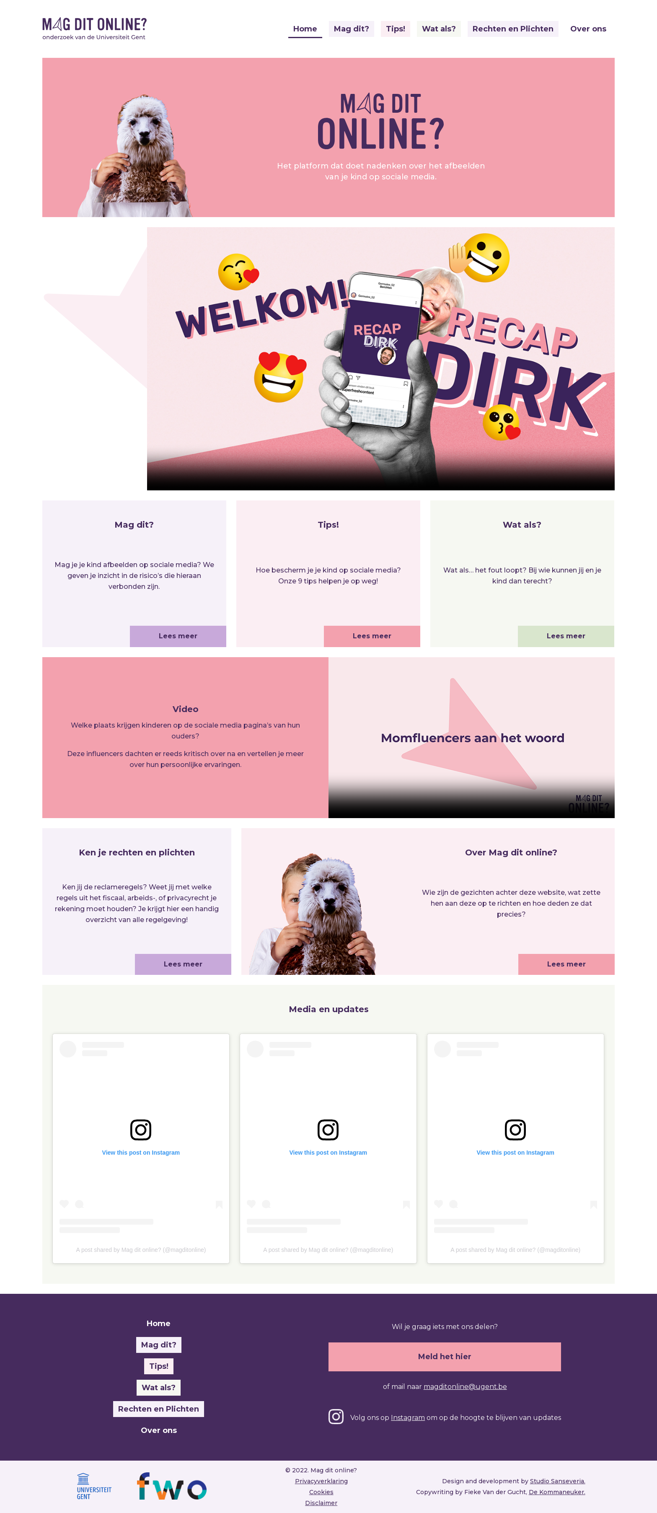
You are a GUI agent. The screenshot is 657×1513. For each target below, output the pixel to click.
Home (305, 29)
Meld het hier (444, 1356)
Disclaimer (321, 1503)
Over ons (588, 29)
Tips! (395, 29)
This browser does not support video (471, 737)
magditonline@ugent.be (465, 1387)
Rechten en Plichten (513, 29)
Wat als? (439, 29)
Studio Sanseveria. (557, 1481)
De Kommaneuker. (557, 1492)
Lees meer (178, 636)
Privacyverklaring (321, 1481)
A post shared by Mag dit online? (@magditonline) (141, 1249)
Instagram (408, 1418)
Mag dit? (351, 29)
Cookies (321, 1492)
